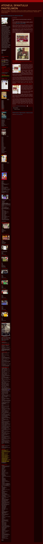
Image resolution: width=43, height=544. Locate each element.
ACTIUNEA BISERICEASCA (5, 466)
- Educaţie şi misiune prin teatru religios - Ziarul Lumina (5, 369)
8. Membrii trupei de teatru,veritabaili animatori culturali (6, 360)
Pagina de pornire (22, 112)
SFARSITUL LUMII (4, 527)
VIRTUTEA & (3, 536)
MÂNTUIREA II (4, 508)
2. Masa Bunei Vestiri (4, 405)
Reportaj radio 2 (4, 266)
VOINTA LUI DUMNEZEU (5, 538)
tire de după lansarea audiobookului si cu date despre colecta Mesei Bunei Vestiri (5, 417)
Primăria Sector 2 (4, 340)
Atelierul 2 (3, 181)
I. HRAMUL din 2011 (4, 342)
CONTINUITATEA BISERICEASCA (6, 476)
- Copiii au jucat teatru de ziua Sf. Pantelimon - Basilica (6, 374)
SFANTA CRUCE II (4, 523)
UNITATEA (3, 533)
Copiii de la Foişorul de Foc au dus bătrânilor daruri (6, 426)
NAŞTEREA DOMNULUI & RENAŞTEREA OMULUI (5, 511)
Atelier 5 (3, 102)
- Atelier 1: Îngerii (4, 218)
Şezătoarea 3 (3, 120)
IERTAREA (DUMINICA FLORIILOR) (5, 492)
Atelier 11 (3, 106)
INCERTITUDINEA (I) (4, 493)
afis (2, 240)
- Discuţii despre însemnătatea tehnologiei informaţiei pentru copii (6, 375)
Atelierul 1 (3, 180)
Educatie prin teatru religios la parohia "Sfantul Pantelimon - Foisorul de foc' (5, 384)
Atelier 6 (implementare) (4, 184)
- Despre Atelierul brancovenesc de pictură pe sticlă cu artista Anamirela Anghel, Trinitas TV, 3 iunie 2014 (6, 401)
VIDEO (2, 253)
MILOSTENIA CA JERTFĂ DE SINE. (20, 23)
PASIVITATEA (3, 515)
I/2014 (2, 52)
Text (2, 262)
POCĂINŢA (3, 517)
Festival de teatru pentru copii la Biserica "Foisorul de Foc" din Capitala (6, 382)
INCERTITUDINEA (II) (4, 494)
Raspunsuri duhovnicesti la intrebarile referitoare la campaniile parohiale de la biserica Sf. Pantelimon (6, 422)
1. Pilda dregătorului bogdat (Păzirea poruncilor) (5, 450)
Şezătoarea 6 (3, 122)
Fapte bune (3, 124)
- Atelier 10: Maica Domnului (5, 212)
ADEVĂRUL (3, 465)
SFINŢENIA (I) (3, 528)
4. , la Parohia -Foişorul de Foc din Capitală (6, 424)
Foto (2, 263)
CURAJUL (3, 482)
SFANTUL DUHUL (4, 524)
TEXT (2, 275)
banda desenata (4, 242)
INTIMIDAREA (3, 495)
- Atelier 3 (4, 217)
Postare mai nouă (15, 112)
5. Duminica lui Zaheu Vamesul (5, 455)
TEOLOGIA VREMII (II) (5, 531)
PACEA (3, 513)
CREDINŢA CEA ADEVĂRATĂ (5, 481)
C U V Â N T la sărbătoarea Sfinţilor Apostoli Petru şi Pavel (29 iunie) (6, 486)
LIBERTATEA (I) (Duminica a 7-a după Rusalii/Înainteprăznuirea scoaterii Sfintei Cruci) (6, 504)
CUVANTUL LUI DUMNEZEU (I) (6, 483)
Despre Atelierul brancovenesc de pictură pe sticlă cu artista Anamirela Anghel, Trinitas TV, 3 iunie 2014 (6, 349)
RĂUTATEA (3, 519)
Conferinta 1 (3, 152)
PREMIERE (3, 201)
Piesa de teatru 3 (4, 148)
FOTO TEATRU (4, 221)
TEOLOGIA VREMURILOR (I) (5, 530)
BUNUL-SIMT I (4, 470)
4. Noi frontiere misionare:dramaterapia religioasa (6, 356)
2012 (2, 51)
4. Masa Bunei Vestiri (4, 408)
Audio (2, 264)
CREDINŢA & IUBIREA (5, 480)
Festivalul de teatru (4, 125)
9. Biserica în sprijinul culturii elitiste (6, 361)
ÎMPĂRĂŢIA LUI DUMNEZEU (5, 499)
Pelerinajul (3, 123)
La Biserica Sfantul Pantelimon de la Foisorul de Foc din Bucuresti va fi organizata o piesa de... (6, 389)
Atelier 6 (3, 165)
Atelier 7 (3, 103)
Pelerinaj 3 (3, 150)
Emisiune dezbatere (4, 151)
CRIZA (3, 477)
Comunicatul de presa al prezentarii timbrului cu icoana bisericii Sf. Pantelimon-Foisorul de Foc (6, 428)
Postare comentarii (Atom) (19, 114)
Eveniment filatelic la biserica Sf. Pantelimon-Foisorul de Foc (6, 429)
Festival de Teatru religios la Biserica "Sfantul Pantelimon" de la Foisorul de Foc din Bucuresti (6, 378)
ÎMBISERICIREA (4, 498)
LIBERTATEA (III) (4, 506)
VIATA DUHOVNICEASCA (5, 535)
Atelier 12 (3, 144)
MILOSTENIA (3, 509)
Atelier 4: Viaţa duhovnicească (5, 216)
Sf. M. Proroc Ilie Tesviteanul (5, 525)
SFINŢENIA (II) (4, 529)
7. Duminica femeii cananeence (5, 457)
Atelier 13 (3, 107)
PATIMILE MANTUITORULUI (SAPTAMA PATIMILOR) (5, 514)
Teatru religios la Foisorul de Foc (6, 371)
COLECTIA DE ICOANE (6, 200)
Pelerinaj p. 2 (3, 149)
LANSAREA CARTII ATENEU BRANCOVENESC (5, 191)
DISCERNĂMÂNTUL (4, 487)
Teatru (2, 169)
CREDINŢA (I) (3, 478)
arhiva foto (3, 241)
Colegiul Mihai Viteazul (4, 337)
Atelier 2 (3, 100)
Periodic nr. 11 (3, 170)
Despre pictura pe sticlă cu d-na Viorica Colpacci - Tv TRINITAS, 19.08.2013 (6, 347)
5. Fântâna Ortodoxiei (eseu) (5, 357)
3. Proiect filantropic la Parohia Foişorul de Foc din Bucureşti (5, 406)
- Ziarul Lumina (5, 370)
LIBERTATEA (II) (4, 505)
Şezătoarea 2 (3, 119)
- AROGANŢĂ (3, 467)
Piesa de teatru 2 (4, 147)
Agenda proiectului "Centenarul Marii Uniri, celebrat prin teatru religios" (12, 15)
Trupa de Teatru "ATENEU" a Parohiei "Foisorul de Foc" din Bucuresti (5, 386)
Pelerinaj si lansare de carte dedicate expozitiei (5, 188)
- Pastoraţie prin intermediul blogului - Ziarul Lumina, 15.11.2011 (6, 395)
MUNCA (3, 510)
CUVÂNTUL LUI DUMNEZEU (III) (6, 484)
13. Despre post (4, 462)
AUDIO (3, 231)
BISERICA (3, 468)
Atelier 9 (3, 142)
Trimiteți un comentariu (17, 109)
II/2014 (2, 53)
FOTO (2, 252)
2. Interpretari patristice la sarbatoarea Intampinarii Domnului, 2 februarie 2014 (6, 447)
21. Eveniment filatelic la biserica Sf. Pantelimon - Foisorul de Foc (6, 438)
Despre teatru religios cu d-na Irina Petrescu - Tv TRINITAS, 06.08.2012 (5, 346)
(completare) (3, 65)
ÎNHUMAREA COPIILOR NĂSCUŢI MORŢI (5, 501)
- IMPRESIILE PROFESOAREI (5, 219)
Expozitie (3, 146)
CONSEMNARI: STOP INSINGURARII (5, 419)
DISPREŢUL (3, 488)
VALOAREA (6, 536)
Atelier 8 (3, 104)
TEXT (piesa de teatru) (4, 251)
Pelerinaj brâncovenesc (4, 189)
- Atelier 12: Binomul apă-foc (5, 211)
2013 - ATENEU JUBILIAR (5, 59)
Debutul (8, 136)
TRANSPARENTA (4, 532)
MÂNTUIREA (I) (4, 507)
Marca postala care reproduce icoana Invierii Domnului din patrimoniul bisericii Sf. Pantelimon (6, 437)
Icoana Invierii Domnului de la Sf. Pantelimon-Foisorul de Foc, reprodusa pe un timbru (6, 434)
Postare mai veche (29, 112)
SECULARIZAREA (4, 522)
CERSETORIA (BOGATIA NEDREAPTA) (5, 474)
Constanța (4, 336)
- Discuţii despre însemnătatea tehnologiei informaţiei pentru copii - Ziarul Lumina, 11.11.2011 (6, 391)
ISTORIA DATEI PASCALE (5, 497)
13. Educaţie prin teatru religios (5, 365)
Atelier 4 (3, 101)
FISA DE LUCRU (4, 254)
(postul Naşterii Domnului (6, 534)
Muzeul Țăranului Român (5, 338)
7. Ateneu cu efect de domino (5, 359)
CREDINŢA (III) (4, 479)
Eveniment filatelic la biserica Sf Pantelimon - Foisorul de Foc (6, 431)
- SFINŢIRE (3, 202)
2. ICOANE (3, 57)
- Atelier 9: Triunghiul (4, 213)
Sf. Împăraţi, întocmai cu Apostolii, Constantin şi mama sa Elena (6, 526)
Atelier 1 (8, 99)
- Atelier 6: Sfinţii (4, 215)
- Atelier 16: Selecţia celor (5, 208)
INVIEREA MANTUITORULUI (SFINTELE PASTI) (5, 503)
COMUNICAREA (4, 475)
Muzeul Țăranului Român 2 (6, 339)
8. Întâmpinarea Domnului (5, 458)
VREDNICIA (3, 537)
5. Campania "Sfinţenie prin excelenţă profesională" (5, 72)
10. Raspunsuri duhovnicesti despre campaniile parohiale (6, 460)
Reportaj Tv (3, 265)
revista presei (3, 243)
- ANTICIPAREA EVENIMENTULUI (6, 203)
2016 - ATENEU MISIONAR (5, 62)
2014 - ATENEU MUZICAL (5, 60)
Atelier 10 (3, 105)
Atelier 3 (3, 163)
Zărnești (7, 336)
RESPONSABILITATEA (5, 520)
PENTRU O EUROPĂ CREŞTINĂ (6, 516)
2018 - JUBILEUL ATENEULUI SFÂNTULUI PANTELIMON (5, 64)
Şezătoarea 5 (3, 121)
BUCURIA (3, 469)
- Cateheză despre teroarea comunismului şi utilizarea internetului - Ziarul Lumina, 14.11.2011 (5, 393)
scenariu (3, 229)
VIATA (3, 534)
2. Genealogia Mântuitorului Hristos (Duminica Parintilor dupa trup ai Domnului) (6, 452)
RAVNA (3, 518)
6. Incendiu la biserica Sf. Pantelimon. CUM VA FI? (5, 456)
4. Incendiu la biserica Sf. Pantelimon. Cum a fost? (5, 454)
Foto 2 (2, 307)
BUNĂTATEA (3, 471)
